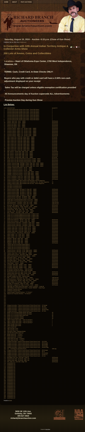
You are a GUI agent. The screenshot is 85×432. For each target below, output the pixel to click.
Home (6, 2)
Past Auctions (26, 2)
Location (8, 61)
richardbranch (22, 42)
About (14, 2)
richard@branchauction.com (23, 418)
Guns (10, 400)
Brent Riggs (48, 429)
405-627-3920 (23, 416)
